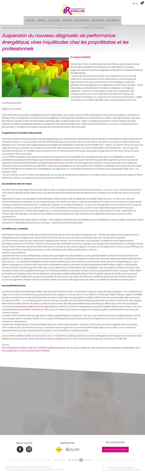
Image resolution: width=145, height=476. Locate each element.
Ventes (43, 18)
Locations (55, 18)
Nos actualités (13, 25)
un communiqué (96, 88)
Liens (42, 469)
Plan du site (10, 469)
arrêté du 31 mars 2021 (35, 332)
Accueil (32, 18)
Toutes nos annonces (58, 469)
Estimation (96, 18)
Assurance (111, 18)
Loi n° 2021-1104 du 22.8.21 (62, 332)
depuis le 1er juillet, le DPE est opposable (35, 303)
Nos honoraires (33, 469)
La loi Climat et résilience (51, 156)
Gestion (67, 18)
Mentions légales (21, 469)
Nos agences (81, 18)
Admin (47, 469)
